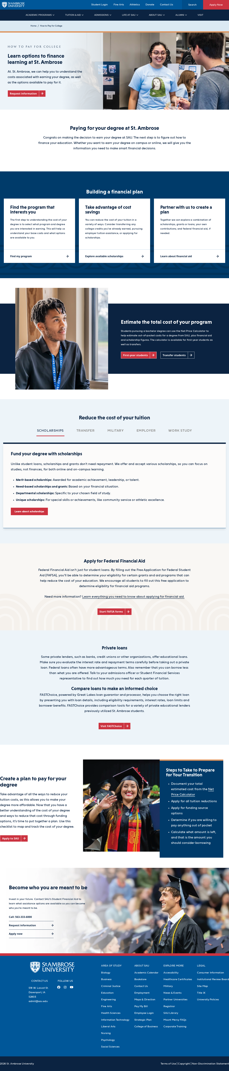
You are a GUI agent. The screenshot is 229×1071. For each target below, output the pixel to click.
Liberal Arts (108, 1026)
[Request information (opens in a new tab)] (27, 93)
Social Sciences (110, 1046)
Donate (150, 4)
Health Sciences (110, 1013)
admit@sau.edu (38, 1001)
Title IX (201, 993)
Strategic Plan (143, 1020)
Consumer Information (210, 972)
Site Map (202, 986)
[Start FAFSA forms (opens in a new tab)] (114, 611)
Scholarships (50, 430)
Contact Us (166, 4)
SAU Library (170, 1013)
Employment (142, 993)
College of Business (146, 1026)
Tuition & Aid (74, 15)
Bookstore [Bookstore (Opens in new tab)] (140, 979)
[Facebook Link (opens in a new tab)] (59, 988)
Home (33, 26)
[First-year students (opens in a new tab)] (139, 355)
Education (107, 993)
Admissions (102, 15)
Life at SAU (130, 15)
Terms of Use (168, 1063)
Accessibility (170, 972)
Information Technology (115, 1020)
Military (116, 430)
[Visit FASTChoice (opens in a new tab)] (114, 726)
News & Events (172, 993)
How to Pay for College (51, 26)
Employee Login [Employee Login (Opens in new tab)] (144, 1013)
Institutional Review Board (213, 979)
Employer (146, 430)
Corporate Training (174, 1026)
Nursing (106, 1033)
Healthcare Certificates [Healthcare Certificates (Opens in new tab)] (177, 979)
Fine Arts (119, 4)
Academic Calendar (146, 972)
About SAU (156, 15)
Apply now (15, 933)
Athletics (135, 4)
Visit (200, 15)
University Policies (208, 999)
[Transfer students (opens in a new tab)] (177, 355)
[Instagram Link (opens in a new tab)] (65, 988)
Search (192, 4)
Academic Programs (40, 15)
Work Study (180, 430)
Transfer (85, 430)
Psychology (108, 1040)
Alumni (181, 15)
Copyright (184, 1063)
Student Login (99, 4)
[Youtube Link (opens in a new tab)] (71, 988)
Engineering (108, 999)
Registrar (169, 1006)
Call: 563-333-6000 (20, 917)
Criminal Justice (110, 986)
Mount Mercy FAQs (174, 1020)
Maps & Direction (144, 999)
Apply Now (216, 4)
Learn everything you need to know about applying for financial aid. (133, 596)
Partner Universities (175, 999)
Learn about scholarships (29, 511)
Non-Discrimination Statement (210, 1063)
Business (106, 979)
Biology (105, 972)
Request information (22, 925)
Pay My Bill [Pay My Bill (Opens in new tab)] (141, 1006)
